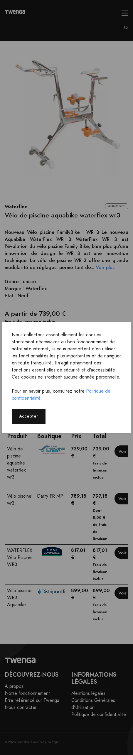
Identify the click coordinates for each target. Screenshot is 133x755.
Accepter (28, 416)
